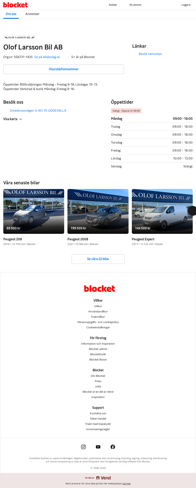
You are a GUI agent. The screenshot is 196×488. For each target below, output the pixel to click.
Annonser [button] (32, 14)
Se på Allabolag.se (49, 57)
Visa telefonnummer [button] (64, 69)
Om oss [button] (11, 14)
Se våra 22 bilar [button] (98, 259)
